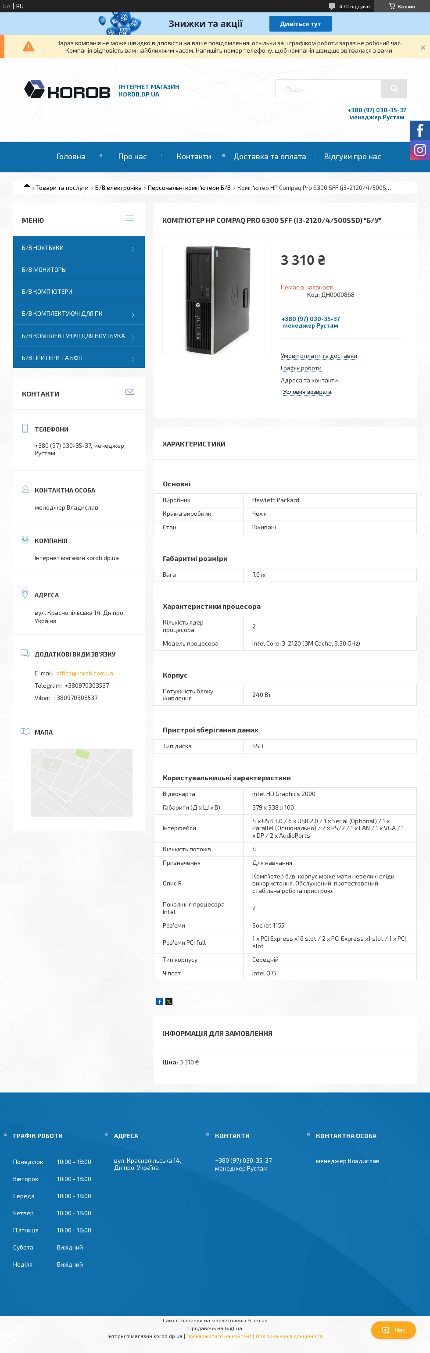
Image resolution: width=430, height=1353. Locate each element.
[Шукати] (394, 88)
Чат (393, 1330)
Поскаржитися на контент (219, 1336)
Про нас (132, 156)
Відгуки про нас (352, 156)
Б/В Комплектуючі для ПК (62, 313)
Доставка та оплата (269, 156)
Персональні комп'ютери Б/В (189, 187)
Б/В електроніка (118, 187)
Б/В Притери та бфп (52, 357)
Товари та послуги (62, 187)
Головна (71, 156)
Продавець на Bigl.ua (215, 1328)
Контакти (193, 156)
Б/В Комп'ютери (47, 291)
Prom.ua (257, 1320)
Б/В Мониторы (44, 269)
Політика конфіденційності (289, 1336)
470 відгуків (354, 6)
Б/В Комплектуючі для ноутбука (73, 335)
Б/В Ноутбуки (43, 247)
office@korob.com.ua (84, 673)
